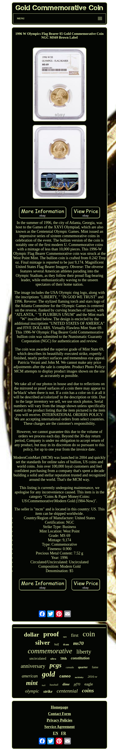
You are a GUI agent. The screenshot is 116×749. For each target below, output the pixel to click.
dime (66, 684)
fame (95, 667)
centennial (67, 691)
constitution (80, 658)
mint (32, 683)
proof (51, 634)
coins (88, 691)
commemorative (50, 651)
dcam (66, 644)
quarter (83, 667)
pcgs (56, 665)
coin (89, 634)
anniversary (33, 666)
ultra (53, 658)
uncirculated (38, 658)
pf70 (77, 684)
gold (48, 674)
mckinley (79, 677)
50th (63, 658)
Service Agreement (59, 727)
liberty (83, 651)
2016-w (92, 676)
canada (70, 667)
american (30, 676)
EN (55, 733)
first (74, 635)
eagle (88, 684)
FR (63, 733)
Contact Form (59, 714)
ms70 (78, 643)
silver (42, 642)
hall (43, 685)
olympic (32, 691)
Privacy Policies (59, 720)
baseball (54, 684)
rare (65, 637)
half (56, 644)
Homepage (59, 707)
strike (47, 691)
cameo (65, 676)
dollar (31, 634)
